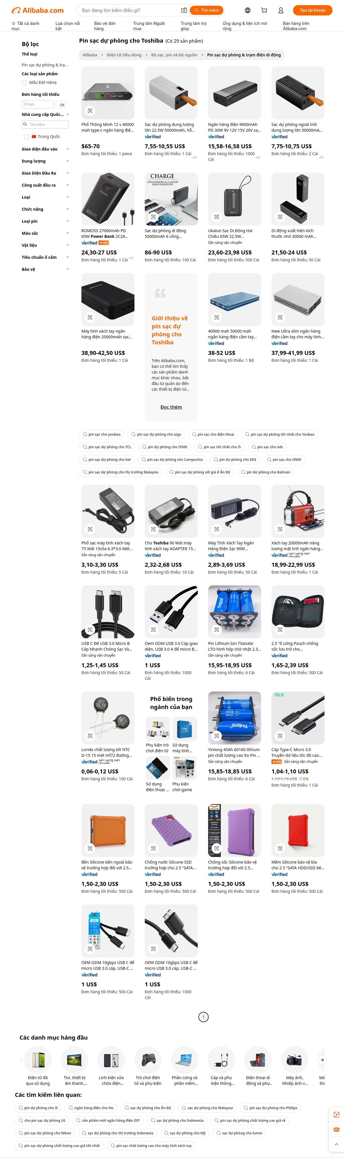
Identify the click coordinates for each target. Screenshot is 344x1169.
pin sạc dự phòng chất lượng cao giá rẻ (250, 1120)
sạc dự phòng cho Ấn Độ (148, 1107)
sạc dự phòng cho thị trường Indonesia (117, 1133)
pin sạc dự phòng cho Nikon (45, 1133)
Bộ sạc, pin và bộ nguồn (174, 55)
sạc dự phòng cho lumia (239, 1133)
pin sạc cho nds (267, 447)
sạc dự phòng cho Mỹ (185, 1133)
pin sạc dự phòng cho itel (107, 459)
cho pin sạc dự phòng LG (42, 1120)
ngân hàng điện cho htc (91, 1107)
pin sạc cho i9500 (284, 459)
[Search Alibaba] (129, 10)
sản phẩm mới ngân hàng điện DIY (108, 1120)
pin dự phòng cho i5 (38, 1107)
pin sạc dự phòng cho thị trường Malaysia (121, 472)
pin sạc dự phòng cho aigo (156, 434)
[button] (184, 10)
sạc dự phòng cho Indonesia (177, 1120)
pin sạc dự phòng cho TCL (107, 447)
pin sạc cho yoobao (101, 434)
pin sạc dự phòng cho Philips (270, 1107)
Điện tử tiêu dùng (124, 55)
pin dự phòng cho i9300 (164, 447)
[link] (336, 1114)
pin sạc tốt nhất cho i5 (219, 447)
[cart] (265, 11)
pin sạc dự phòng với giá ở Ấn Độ (199, 472)
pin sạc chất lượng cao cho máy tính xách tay (151, 1145)
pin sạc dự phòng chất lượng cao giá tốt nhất (59, 1145)
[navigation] (43, 529)
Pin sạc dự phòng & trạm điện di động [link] (244, 55)
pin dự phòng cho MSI (235, 459)
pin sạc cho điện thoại (213, 434)
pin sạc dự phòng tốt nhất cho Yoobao (279, 434)
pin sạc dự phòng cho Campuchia (172, 459)
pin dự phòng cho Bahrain (265, 472)
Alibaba (90, 55)
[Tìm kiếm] (206, 10)
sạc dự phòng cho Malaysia (207, 1107)
